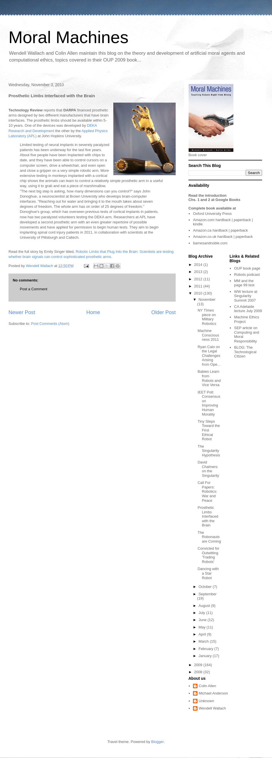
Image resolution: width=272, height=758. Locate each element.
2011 (198, 286)
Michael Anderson (213, 693)
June (203, 620)
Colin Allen (207, 686)
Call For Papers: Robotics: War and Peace (207, 491)
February (206, 649)
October (206, 587)
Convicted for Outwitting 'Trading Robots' (208, 555)
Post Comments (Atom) (50, 323)
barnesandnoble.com (210, 243)
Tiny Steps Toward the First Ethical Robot (208, 430)
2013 (198, 272)
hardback (223, 220)
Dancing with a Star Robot (207, 573)
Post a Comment (33, 289)
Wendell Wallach (212, 708)
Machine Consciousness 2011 (208, 335)
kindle (198, 224)
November (207, 299)
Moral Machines (68, 37)
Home (93, 312)
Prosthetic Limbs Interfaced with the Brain (207, 516)
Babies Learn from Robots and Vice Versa (209, 378)
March (204, 641)
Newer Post (21, 312)
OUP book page (247, 268)
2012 (198, 279)
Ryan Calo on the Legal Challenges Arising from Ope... (208, 356)
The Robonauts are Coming (209, 536)
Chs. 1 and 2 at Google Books (214, 200)
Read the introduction (207, 195)
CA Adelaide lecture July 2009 (248, 308)
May (203, 627)
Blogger (157, 742)
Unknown (206, 701)
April (203, 634)
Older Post (163, 312)
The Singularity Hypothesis (208, 450)
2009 (198, 665)
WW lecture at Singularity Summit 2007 (245, 295)
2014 (198, 264)
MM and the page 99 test (244, 283)
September (208, 594)
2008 (198, 672)
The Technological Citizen (245, 351)
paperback (242, 220)
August (205, 606)
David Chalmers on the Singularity (208, 469)
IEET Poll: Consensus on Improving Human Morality (208, 403)
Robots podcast (247, 274)
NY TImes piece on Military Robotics (206, 317)
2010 (198, 293)
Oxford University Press (212, 213)
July (202, 613)
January (206, 656)
